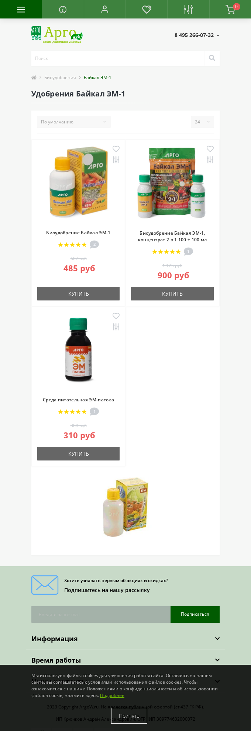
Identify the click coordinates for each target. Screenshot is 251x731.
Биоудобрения (60, 77)
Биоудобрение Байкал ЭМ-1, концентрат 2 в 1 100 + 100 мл (172, 236)
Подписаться (195, 614)
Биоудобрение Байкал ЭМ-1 (78, 232)
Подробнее (112, 695)
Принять (129, 715)
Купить (78, 293)
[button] (105, 9)
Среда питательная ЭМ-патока (78, 400)
